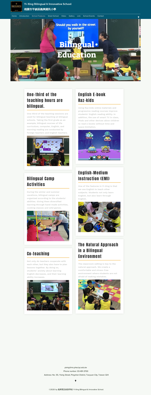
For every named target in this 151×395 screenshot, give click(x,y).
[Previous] (14, 50)
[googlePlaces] (138, 17)
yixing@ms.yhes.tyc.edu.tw (76, 367)
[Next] (137, 50)
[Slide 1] (72, 77)
